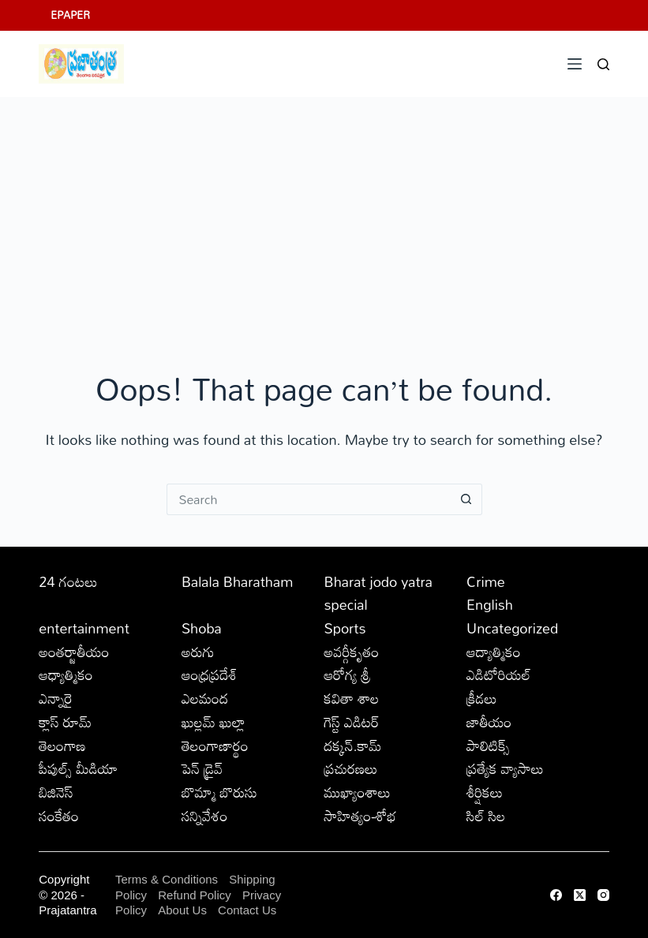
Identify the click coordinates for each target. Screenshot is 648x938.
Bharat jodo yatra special (378, 593)
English (489, 604)
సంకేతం (59, 816)
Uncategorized (512, 628)
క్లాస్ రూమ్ (65, 722)
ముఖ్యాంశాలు (357, 792)
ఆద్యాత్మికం (493, 651)
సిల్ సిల (485, 816)
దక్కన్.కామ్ (352, 745)
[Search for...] (309, 499)
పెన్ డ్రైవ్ (202, 768)
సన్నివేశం (205, 816)
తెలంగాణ (62, 745)
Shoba (202, 628)
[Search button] (466, 499)
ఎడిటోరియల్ (498, 674)
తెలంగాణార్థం (215, 745)
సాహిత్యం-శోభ (360, 816)
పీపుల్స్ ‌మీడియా (78, 768)
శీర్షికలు (484, 792)
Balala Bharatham (237, 581)
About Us (182, 910)
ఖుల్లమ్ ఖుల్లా (213, 722)
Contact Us (247, 910)
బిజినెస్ (56, 792)
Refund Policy (194, 895)
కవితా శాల (351, 698)
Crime (485, 581)
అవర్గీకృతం (351, 651)
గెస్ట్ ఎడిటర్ (351, 722)
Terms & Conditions (166, 879)
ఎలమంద (205, 698)
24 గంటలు (68, 581)
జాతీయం (488, 722)
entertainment (84, 628)
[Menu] (574, 64)
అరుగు (198, 651)
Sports (344, 628)
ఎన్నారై (56, 698)
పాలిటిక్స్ (488, 745)
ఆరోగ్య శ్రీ (347, 674)
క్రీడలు (481, 698)
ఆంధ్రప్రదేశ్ (210, 674)
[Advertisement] (324, 215)
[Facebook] (556, 895)
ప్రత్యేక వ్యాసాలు (505, 768)
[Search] (603, 64)
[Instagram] (603, 895)
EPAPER (70, 15)
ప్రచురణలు (350, 768)
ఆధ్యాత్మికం (66, 674)
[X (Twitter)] (580, 895)
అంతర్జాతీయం (74, 651)
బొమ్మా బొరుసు (219, 792)
